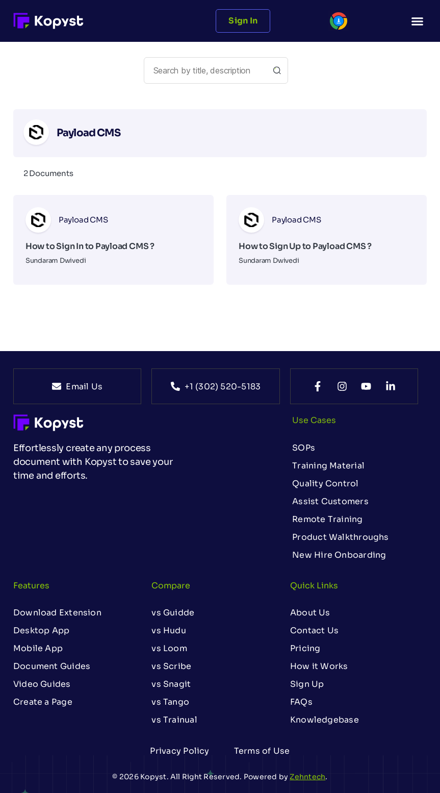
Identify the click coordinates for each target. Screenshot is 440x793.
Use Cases (314, 420)
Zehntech (307, 776)
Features (31, 585)
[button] (417, 21)
